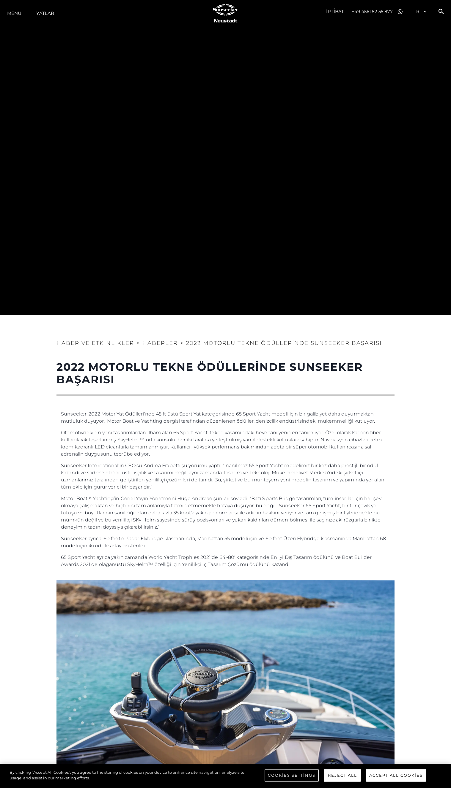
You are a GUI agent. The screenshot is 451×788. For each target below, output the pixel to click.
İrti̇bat (335, 11)
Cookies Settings (291, 775)
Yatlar (45, 13)
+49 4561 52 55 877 (372, 11)
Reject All (342, 775)
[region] (225, 776)
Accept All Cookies (396, 775)
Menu (14, 13)
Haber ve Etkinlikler (95, 343)
